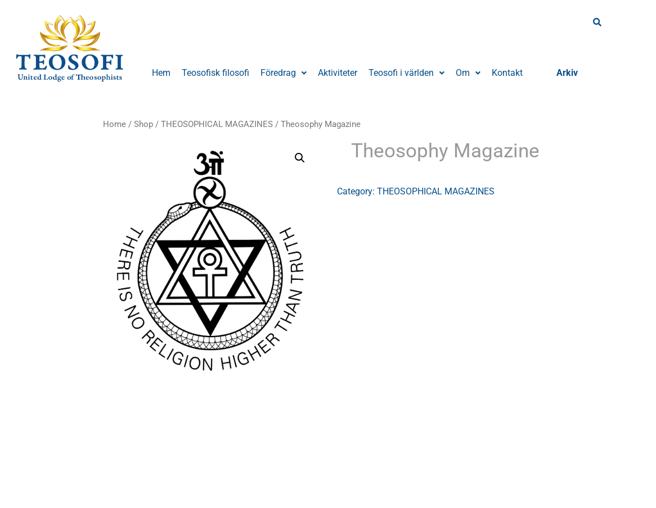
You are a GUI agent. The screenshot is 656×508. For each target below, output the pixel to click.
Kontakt (507, 72)
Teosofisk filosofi (215, 72)
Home (114, 124)
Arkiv (567, 72)
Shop (143, 124)
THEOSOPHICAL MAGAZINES (217, 124)
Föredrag (283, 72)
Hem (161, 72)
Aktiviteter (337, 72)
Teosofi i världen (406, 72)
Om (468, 72)
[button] (283, 73)
